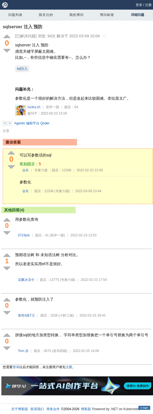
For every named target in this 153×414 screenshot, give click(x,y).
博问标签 (107, 15)
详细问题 (137, 15)
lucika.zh (34, 107)
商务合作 (53, 409)
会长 (25, 170)
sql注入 (22, 69)
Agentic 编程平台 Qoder (32, 123)
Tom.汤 (23, 351)
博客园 (86, 409)
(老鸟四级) (59, 351)
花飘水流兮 (26, 280)
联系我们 (37, 409)
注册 (148, 5)
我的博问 (76, 15)
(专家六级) (62, 191)
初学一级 (52, 107)
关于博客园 (19, 409)
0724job (24, 235)
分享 (6, 131)
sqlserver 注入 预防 (22, 26)
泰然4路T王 (26, 315)
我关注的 (46, 15)
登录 (139, 5)
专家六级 (41, 170)
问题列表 (15, 15)
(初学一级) (57, 235)
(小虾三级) (66, 315)
